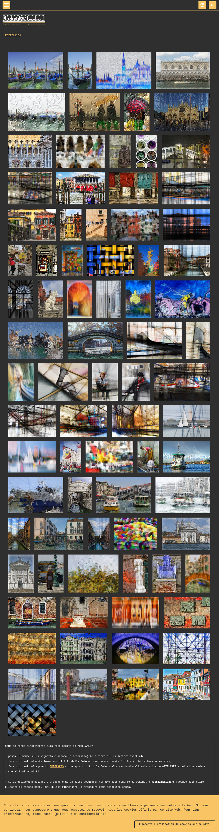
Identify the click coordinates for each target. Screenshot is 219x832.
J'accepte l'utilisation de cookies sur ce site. (175, 824)
